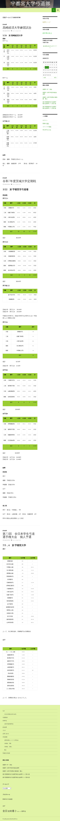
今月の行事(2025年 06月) (10, 714)
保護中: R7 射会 (47, 89)
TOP (4, 711)
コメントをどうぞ (16, 31)
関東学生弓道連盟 (7, 799)
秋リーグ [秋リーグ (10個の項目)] (19, 811)
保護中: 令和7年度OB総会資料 (11, 768)
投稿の (46, 123)
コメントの (47, 126)
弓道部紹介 (5, 717)
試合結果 (5, 24)
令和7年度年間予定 (8, 724)
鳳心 (5, 750)
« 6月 (44, 77)
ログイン (45, 120)
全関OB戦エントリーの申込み (11, 740)
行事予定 (5, 720)
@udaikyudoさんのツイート (50, 46)
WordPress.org (47, 129)
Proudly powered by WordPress (10, 819)
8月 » (55, 77)
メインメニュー (58, 10)
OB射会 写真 (7, 743)
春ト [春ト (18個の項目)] (14, 810)
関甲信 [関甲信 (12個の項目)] (24, 811)
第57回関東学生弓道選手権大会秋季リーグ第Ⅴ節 (49, 102)
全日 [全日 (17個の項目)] (5, 810)
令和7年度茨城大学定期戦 (19, 181)
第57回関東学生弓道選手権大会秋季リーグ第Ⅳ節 (49, 107)
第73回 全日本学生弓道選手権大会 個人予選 (19, 535)
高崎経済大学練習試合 (17, 27)
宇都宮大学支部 (6, 753)
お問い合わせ (6, 733)
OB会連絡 (5, 737)
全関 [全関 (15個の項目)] (10, 811)
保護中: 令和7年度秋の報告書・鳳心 (12, 771)
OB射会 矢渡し (8, 746)
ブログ (4, 730)
